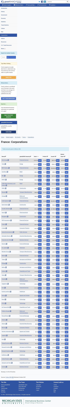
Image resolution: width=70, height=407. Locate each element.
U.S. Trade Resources (6, 45)
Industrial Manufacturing (26, 236)
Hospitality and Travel (25, 271)
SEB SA (4, 327)
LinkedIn (56, 388)
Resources (3, 42)
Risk (2, 31)
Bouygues (5, 216)
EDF (4, 175)
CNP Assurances (7, 220)
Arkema (4, 320)
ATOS (4, 303)
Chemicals (22, 247)
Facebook (56, 386)
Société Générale (7, 208)
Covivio (4, 366)
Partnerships (22, 388)
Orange (4, 196)
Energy (21, 164)
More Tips (8, 77)
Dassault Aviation (7, 347)
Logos (37, 390)
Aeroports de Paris (7, 363)
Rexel (4, 299)
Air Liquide (5, 248)
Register (3, 390)
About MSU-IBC (22, 386)
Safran (4, 267)
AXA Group (5, 160)
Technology (22, 283)
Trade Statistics (5, 25)
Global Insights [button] (7, 5)
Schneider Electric (7, 236)
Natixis (4, 255)
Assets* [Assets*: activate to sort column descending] (53, 156)
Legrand (5, 335)
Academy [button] (52, 5)
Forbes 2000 (10, 377)
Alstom (4, 323)
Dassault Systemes (7, 351)
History (3, 11)
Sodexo (4, 271)
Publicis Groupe (6, 311)
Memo (3, 48)
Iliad (4, 339)
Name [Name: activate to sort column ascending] (3, 156)
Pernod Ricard (6, 316)
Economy (3, 18)
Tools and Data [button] (30, 5)
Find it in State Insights (8, 116)
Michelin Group (6, 251)
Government (4, 15)
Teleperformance (7, 343)
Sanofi (4, 212)
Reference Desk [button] (19, 5)
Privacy (38, 388)
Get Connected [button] (42, 5)
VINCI (4, 188)
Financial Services (24, 160)
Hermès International (8, 331)
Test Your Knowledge (8, 98)
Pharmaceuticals (24, 212)
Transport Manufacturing (26, 192)
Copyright (38, 384)
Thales (4, 259)
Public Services (23, 232)
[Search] (56, 1)
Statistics (3, 21)
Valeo (4, 275)
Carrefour (5, 172)
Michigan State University (14, 394)
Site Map (3, 392)
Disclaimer (38, 386)
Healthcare (22, 291)
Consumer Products (24, 228)
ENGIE (4, 179)
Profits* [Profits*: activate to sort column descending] (45, 156)
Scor (4, 287)
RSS (55, 392)
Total (4, 164)
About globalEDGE (5, 384)
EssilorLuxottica (6, 291)
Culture (3, 28)
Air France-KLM (6, 307)
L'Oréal (4, 228)
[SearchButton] (67, 1)
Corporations (4, 35)
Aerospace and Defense (25, 259)
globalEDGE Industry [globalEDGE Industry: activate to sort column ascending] (25, 156)
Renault (4, 192)
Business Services (24, 240)
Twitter (55, 384)
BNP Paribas (6, 168)
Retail (21, 171)
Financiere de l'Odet (7, 240)
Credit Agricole (6, 201)
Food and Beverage (24, 243)
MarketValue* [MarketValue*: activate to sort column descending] (62, 155)
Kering (4, 295)
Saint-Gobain (6, 204)
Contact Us (21, 390)
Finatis (4, 224)
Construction (23, 188)
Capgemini (5, 284)
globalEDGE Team (23, 384)
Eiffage (4, 263)
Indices (3, 38)
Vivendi (4, 279)
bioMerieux (5, 355)
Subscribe (8, 132)
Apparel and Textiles (24, 295)
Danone (4, 244)
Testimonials (4, 388)
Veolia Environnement (8, 232)
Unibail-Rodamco (7, 359)
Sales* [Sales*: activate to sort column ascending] (35, 156)
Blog (55, 390)
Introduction (4, 8)
